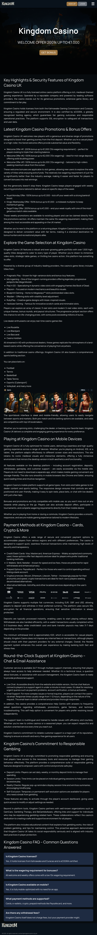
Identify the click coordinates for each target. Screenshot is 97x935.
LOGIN (82, 4)
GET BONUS (48, 52)
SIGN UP (71, 4)
